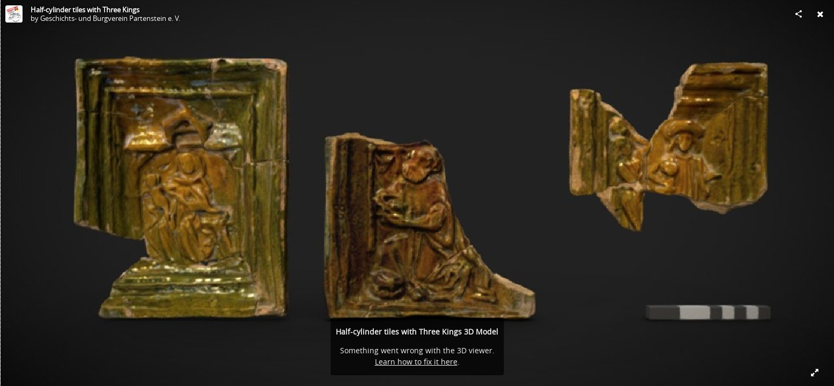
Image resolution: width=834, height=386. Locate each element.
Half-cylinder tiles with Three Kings (85, 9)
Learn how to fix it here (416, 362)
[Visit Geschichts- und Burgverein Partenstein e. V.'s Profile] (14, 14)
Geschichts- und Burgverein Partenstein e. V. (110, 18)
